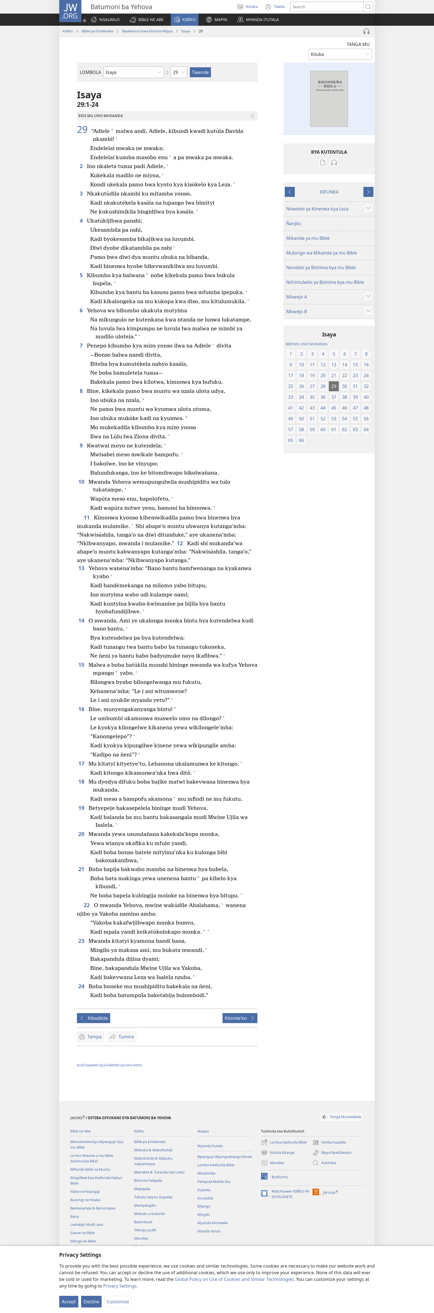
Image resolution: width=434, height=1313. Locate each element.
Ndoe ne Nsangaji (85, 1191)
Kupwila (203, 1189)
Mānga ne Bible (83, 1241)
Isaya (185, 31)
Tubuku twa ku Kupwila (153, 1196)
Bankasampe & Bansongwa (92, 1208)
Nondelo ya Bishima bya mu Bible (321, 267)
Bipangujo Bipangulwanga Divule (224, 1156)
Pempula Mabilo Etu (214, 1181)
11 (87, 517)
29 (83, 129)
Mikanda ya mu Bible (308, 238)
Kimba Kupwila (329, 1142)
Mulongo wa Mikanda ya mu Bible (321, 253)
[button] (146, 20)
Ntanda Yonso (209, 1231)
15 (82, 664)
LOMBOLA (90, 72)
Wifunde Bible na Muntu (90, 1169)
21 (82, 869)
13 (82, 568)
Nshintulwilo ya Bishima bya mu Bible (325, 282)
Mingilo (203, 1214)
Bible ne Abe (80, 1131)
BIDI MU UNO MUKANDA (306, 343)
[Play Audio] (366, 31)
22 (87, 905)
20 (82, 834)
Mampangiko (145, 1205)
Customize (118, 1302)
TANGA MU (358, 44)
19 (82, 808)
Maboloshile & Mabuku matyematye (153, 1161)
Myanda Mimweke (212, 1222)
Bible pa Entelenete (97, 31)
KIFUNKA (329, 192)
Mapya (203, 1131)
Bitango (203, 1206)
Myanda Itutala (210, 1145)
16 (82, 709)
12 (180, 543)
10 (82, 481)
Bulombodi (143, 1221)
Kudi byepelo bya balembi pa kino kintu (109, 1064)
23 (82, 940)
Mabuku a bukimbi (149, 1213)
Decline (91, 1302)
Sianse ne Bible (82, 1232)
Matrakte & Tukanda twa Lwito (159, 1172)
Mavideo (141, 1238)
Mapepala (142, 1188)
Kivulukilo (205, 1198)
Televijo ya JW (145, 1229)
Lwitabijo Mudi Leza (86, 1224)
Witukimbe (206, 1173)
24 (82, 986)
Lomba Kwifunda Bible (215, 1164)
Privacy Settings (119, 1286)
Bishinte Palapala (148, 1180)
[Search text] (326, 7)
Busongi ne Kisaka (85, 1199)
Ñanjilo (293, 223)
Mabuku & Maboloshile (153, 1149)
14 (82, 620)
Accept (69, 1302)
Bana (74, 1216)
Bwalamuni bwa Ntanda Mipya (147, 31)
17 (82, 763)
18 (82, 781)
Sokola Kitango (278, 1152)
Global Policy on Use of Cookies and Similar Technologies (234, 1279)
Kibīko (68, 31)
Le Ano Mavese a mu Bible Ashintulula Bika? (91, 1158)
